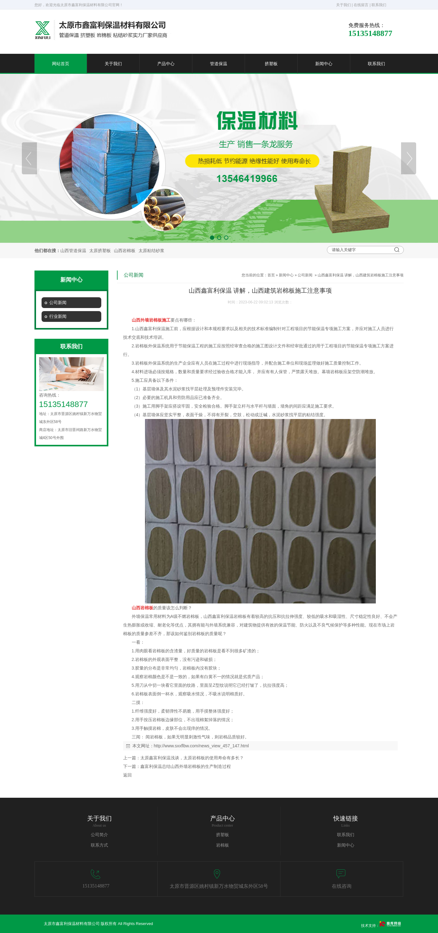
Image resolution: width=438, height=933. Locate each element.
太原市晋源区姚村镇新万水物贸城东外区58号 (219, 886)
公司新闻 (305, 275)
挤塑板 (271, 63)
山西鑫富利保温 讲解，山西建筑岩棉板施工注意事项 (361, 275)
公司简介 (99, 834)
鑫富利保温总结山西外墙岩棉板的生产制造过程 (185, 766)
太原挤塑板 (100, 250)
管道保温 (218, 63)
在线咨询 (342, 886)
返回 (127, 775)
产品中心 (166, 63)
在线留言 (361, 5)
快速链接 (345, 818)
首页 (271, 275)
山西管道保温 (73, 250)
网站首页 (60, 63)
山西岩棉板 (124, 250)
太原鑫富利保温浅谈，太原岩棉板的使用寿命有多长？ (192, 757)
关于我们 (343, 5)
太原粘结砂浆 (151, 250)
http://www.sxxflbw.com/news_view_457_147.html (201, 745)
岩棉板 (222, 845)
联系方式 (99, 845)
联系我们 (379, 5)
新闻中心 (323, 63)
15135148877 (96, 885)
